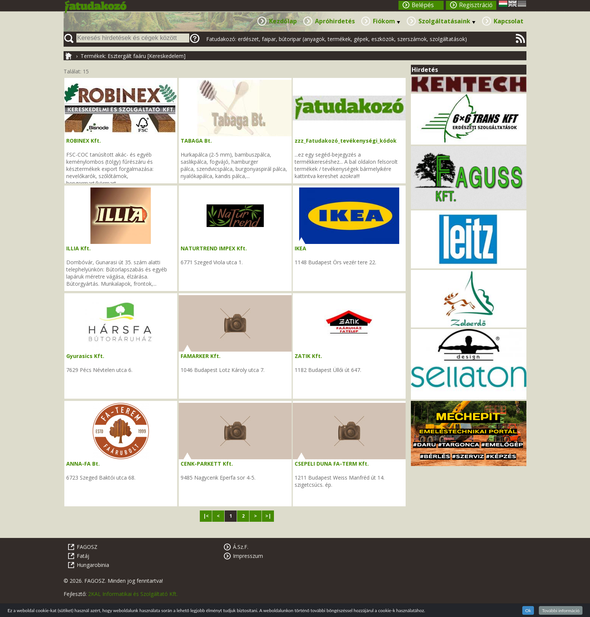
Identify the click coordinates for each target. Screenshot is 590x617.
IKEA (300, 248)
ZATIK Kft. (308, 356)
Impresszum (248, 555)
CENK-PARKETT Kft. (207, 463)
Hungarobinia (93, 564)
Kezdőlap (283, 21)
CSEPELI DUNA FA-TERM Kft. (332, 463)
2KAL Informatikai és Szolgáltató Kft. (133, 593)
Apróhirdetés (335, 21)
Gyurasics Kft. (85, 356)
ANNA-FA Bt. (83, 463)
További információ (560, 610)
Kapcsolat (508, 21)
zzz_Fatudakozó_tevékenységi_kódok (346, 140)
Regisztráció (476, 5)
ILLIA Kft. (78, 248)
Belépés (423, 5)
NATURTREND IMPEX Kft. (214, 248)
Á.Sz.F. (240, 546)
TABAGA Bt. (196, 140)
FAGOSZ (87, 546)
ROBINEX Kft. (83, 140)
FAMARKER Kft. (200, 356)
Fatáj (83, 555)
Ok (528, 610)
